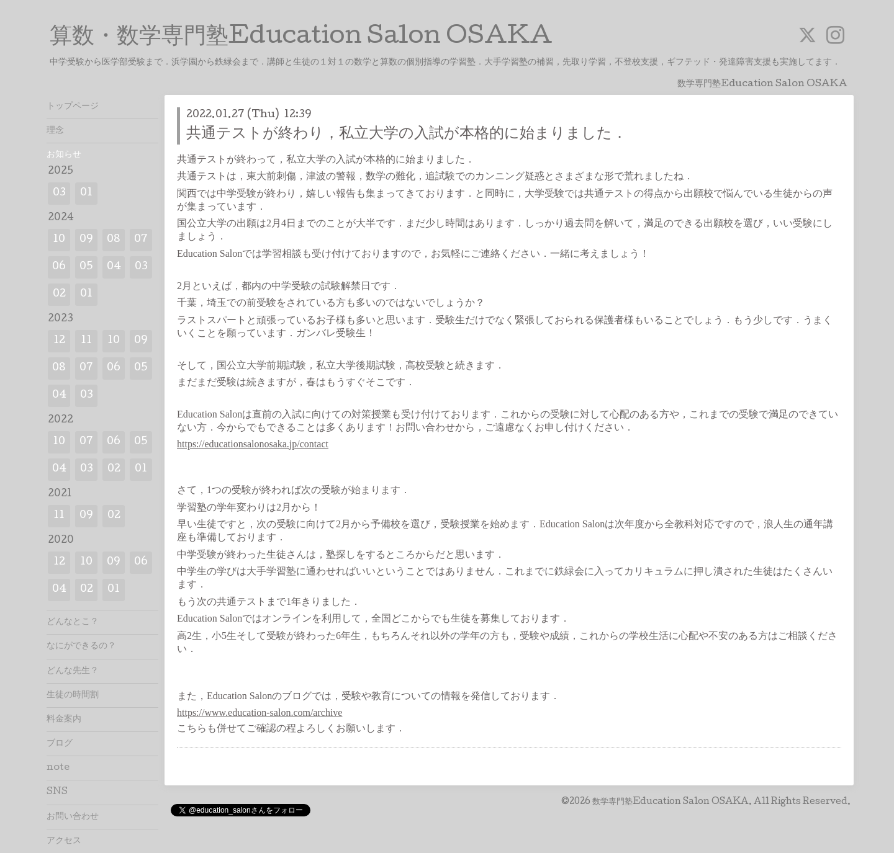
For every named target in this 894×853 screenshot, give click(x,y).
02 (59, 294)
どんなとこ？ (73, 622)
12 (59, 341)
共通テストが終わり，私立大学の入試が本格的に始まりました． (406, 134)
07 (141, 239)
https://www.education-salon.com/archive (259, 712)
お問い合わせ (73, 817)
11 (86, 341)
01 (86, 193)
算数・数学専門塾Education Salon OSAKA (301, 37)
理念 (55, 131)
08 (113, 239)
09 (86, 239)
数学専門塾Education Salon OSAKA (670, 802)
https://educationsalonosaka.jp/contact (252, 444)
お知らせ (64, 155)
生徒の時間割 (73, 695)
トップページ (73, 107)
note (58, 768)
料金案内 (64, 720)
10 (59, 239)
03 (59, 193)
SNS (57, 792)
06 (59, 267)
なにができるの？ (81, 646)
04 (114, 267)
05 (86, 267)
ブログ (60, 744)
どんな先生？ (73, 671)
